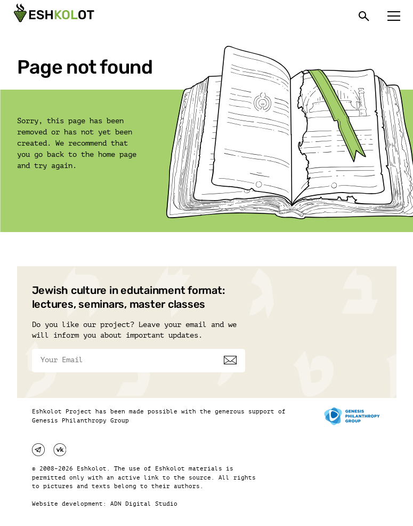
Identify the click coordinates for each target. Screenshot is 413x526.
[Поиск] (364, 16)
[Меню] (393, 16)
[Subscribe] (230, 360)
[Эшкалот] (53, 16)
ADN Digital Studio (143, 503)
